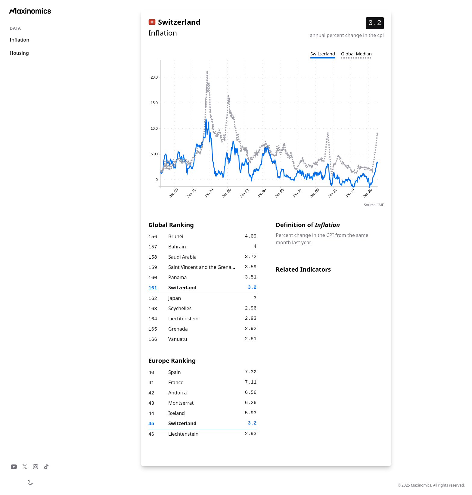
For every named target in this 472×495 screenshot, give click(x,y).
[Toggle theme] (30, 482)
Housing (19, 53)
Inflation (19, 39)
